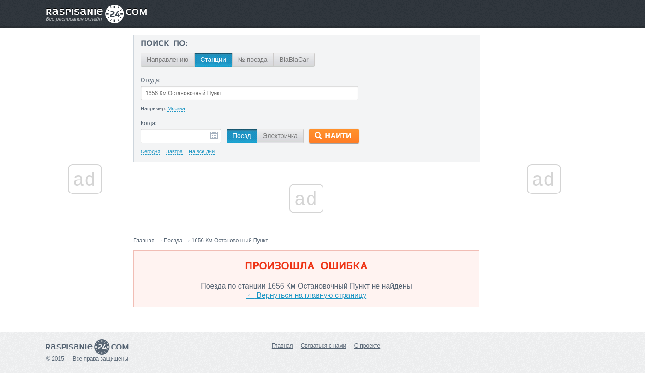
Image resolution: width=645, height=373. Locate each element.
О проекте (367, 346)
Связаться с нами (323, 346)
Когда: (149, 123)
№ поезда (253, 59)
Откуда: (151, 80)
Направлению (167, 59)
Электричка (280, 135)
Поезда (173, 240)
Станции (213, 59)
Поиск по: (164, 44)
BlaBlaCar (294, 59)
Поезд (242, 135)
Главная (144, 240)
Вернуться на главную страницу (306, 295)
